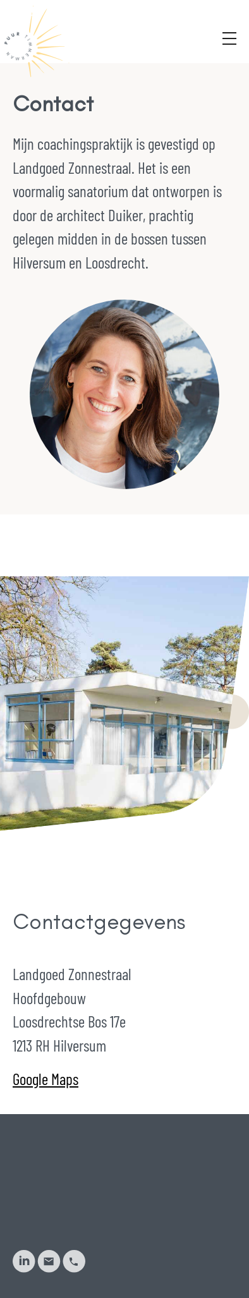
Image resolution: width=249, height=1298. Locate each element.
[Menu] (229, 20)
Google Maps (45, 1078)
